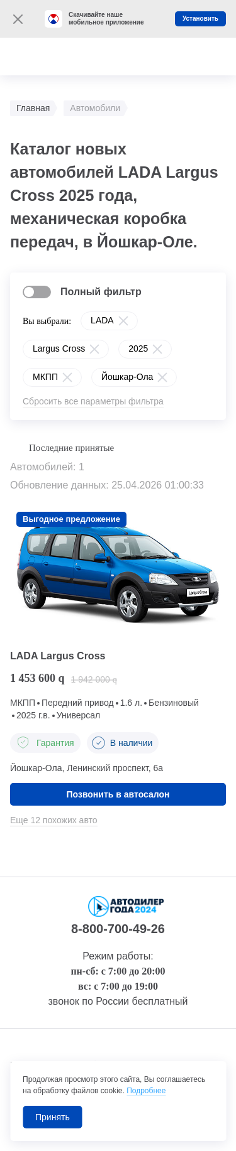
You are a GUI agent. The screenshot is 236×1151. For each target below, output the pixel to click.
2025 (138, 348)
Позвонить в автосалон (118, 794)
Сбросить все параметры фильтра (93, 401)
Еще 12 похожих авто (54, 820)
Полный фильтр (101, 291)
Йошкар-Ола (127, 377)
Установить (200, 18)
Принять (52, 1117)
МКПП (45, 377)
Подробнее (146, 1090)
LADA (102, 320)
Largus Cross (59, 348)
